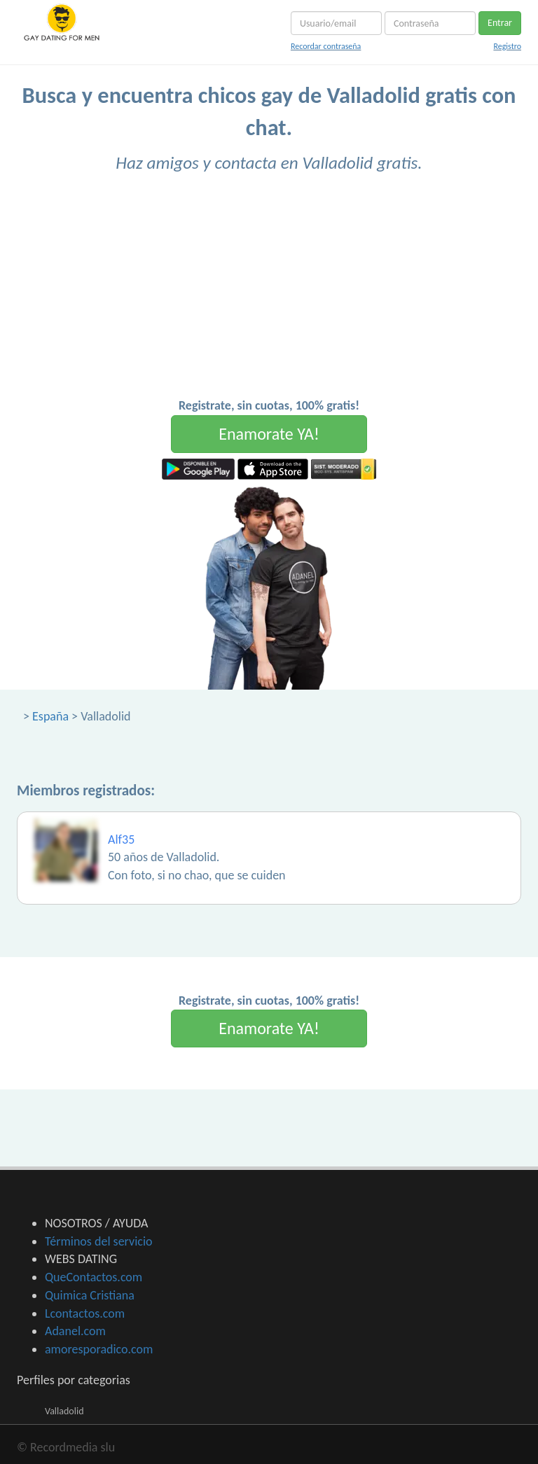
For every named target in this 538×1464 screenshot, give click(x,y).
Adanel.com (75, 1331)
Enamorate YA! (269, 434)
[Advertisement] (269, 292)
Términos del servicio (99, 1241)
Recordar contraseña (326, 46)
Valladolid (64, 1411)
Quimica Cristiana (89, 1295)
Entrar (500, 23)
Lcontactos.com (85, 1313)
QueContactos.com (93, 1277)
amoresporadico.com (99, 1349)
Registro (507, 46)
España (50, 716)
